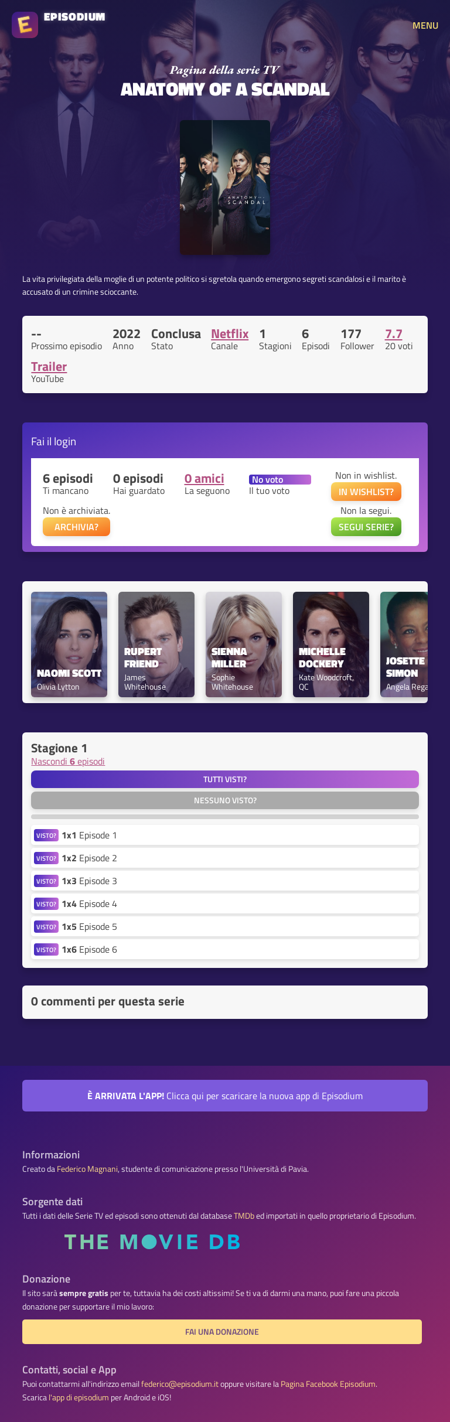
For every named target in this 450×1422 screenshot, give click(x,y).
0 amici (204, 478)
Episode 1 (89, 835)
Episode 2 (89, 858)
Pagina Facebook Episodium (328, 1383)
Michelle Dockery (323, 658)
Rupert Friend (144, 658)
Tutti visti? (225, 779)
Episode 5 (89, 926)
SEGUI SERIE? (366, 527)
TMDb (244, 1215)
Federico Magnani (87, 1168)
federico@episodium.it (180, 1383)
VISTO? (46, 835)
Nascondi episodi (68, 761)
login (65, 440)
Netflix (229, 333)
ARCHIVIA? (76, 527)
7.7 (394, 333)
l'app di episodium (79, 1397)
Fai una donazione (222, 1331)
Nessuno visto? (225, 800)
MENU (425, 25)
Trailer (49, 366)
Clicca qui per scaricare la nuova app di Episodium (225, 1096)
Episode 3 (89, 881)
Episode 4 (89, 903)
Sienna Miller (231, 658)
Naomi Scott (69, 673)
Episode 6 (89, 949)
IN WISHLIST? (366, 492)
